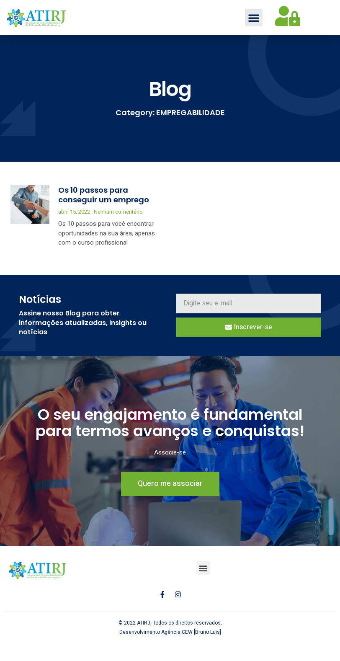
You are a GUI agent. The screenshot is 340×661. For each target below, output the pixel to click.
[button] (254, 18)
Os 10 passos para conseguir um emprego (103, 196)
